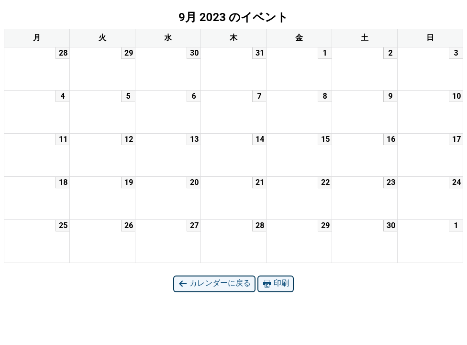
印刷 (275, 283)
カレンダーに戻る (214, 283)
